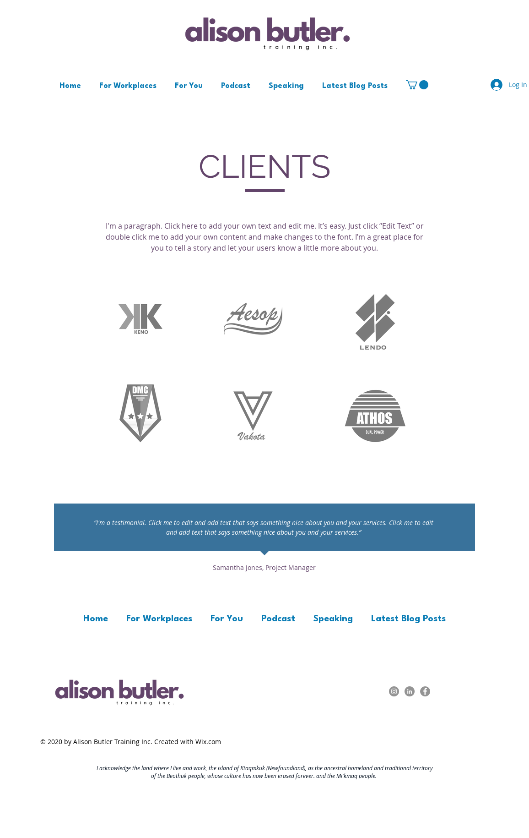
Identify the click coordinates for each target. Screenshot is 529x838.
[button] (417, 84)
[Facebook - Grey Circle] (425, 691)
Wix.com (208, 741)
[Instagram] (394, 691)
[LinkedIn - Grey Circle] (410, 691)
